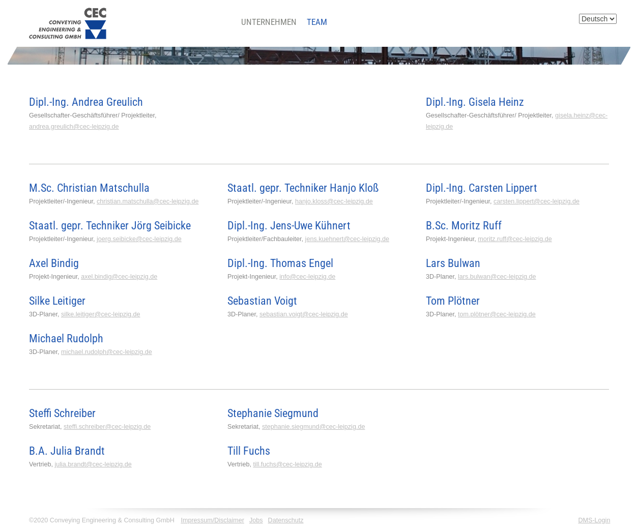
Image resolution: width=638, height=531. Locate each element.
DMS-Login (594, 520)
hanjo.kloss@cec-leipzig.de (334, 201)
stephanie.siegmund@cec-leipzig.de (313, 426)
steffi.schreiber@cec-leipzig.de (107, 426)
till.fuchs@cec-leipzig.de (287, 464)
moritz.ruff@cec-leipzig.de (515, 239)
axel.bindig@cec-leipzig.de (119, 276)
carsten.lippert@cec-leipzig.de (536, 201)
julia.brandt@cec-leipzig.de (92, 464)
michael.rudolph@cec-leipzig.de (106, 352)
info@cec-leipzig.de (307, 276)
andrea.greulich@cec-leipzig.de (74, 126)
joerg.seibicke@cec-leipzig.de (139, 239)
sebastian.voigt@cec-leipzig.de (303, 314)
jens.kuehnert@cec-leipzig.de (347, 239)
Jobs (256, 520)
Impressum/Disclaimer (212, 520)
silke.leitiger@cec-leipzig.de (100, 314)
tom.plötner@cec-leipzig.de (497, 314)
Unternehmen (269, 22)
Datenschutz (286, 520)
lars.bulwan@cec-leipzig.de (497, 276)
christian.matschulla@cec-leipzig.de (147, 201)
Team (317, 22)
